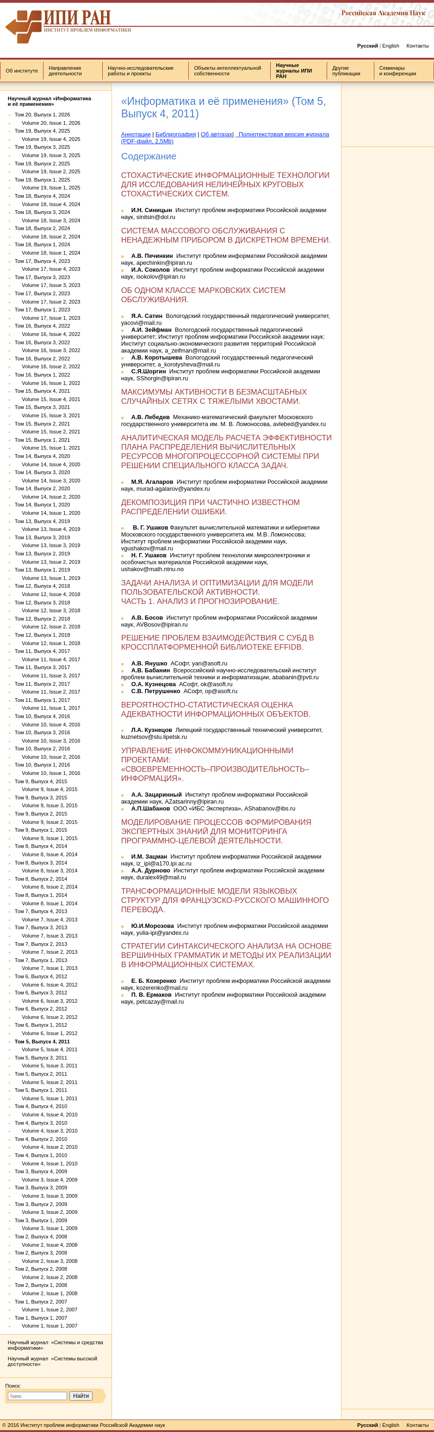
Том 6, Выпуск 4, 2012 (41, 976)
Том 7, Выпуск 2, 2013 (41, 944)
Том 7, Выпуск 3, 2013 (41, 927)
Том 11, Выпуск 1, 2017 (42, 700)
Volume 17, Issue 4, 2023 (48, 269)
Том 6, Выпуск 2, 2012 (41, 1009)
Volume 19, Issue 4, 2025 (48, 139)
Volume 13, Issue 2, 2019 (48, 562)
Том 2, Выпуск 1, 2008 (41, 1285)
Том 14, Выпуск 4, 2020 (42, 456)
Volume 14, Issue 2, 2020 (48, 497)
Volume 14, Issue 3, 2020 (48, 480)
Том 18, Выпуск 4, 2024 (42, 196)
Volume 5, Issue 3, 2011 (46, 1065)
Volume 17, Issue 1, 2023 (48, 318)
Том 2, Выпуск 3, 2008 (41, 1252)
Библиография (175, 134)
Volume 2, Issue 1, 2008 (46, 1293)
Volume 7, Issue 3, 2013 (46, 935)
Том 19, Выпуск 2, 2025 (42, 163)
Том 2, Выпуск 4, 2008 (41, 1236)
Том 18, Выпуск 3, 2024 (42, 212)
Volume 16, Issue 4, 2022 (48, 334)
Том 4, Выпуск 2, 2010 (41, 1139)
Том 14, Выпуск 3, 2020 (42, 472)
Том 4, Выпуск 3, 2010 (41, 1123)
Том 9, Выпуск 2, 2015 (41, 814)
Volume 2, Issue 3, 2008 (46, 1261)
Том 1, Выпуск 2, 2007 (41, 1301)
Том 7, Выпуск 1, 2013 (41, 960)
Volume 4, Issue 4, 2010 (46, 1114)
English (390, 46)
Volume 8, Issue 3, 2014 (46, 870)
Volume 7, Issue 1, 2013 (46, 968)
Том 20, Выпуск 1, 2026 (42, 114)
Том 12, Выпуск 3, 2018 (42, 602)
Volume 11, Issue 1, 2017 (48, 708)
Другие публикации (346, 70)
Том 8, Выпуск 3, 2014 (41, 862)
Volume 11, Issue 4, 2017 (48, 659)
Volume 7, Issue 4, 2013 (46, 919)
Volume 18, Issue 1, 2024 (48, 253)
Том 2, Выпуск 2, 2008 (41, 1269)
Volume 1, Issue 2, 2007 (46, 1309)
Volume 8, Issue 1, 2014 (46, 903)
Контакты (417, 46)
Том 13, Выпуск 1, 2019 (42, 570)
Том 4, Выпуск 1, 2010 (41, 1155)
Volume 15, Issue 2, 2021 (48, 431)
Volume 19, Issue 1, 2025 (48, 187)
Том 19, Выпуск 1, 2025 (42, 180)
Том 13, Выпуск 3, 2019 (42, 537)
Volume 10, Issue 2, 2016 (48, 757)
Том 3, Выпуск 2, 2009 (41, 1204)
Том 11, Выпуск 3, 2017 (42, 667)
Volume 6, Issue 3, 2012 (46, 1001)
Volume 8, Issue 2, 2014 (46, 887)
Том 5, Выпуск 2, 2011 (41, 1074)
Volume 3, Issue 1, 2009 (46, 1228)
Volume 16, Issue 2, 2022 (48, 366)
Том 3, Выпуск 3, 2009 (41, 1187)
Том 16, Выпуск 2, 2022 (42, 358)
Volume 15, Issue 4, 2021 (48, 399)
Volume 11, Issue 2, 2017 (48, 692)
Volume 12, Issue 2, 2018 (48, 626)
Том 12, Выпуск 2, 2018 (42, 619)
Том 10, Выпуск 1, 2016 (42, 765)
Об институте (22, 70)
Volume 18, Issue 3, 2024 (48, 220)
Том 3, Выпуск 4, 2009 (41, 1171)
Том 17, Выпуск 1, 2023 (42, 309)
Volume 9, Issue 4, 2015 (46, 789)
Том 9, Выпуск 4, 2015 (41, 781)
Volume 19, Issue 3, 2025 (48, 155)
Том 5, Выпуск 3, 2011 (41, 1057)
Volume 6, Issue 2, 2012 (46, 1017)
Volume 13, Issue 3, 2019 (48, 545)
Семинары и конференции (397, 70)
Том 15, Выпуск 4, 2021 (42, 391)
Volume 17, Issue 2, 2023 (48, 302)
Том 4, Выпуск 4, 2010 (41, 1106)
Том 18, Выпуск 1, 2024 (42, 244)
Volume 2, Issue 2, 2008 (46, 1277)
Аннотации (136, 134)
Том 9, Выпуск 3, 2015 (41, 797)
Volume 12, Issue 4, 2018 (48, 594)
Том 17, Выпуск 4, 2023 (42, 261)
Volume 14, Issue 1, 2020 (48, 513)
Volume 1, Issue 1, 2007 (46, 1325)
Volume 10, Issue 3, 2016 (48, 740)
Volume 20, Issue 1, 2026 (48, 123)
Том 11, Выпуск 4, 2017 (42, 651)
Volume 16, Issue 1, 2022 (48, 383)
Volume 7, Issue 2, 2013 (46, 952)
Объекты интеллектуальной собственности (227, 70)
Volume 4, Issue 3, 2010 (46, 1130)
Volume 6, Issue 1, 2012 (46, 1033)
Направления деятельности (65, 70)
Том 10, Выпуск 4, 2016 (42, 716)
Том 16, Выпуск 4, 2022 (42, 326)
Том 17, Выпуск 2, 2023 (42, 293)
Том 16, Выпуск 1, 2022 (42, 375)
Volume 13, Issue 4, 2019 (48, 529)
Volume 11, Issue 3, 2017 (48, 675)
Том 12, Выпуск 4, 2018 (42, 586)
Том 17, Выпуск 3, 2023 (42, 277)
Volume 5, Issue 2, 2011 (46, 1082)
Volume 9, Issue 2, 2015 (46, 822)
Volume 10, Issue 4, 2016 (48, 724)
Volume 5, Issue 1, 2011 (46, 1098)
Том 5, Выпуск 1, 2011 (41, 1090)
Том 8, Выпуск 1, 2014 (41, 895)
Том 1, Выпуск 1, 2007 (41, 1318)
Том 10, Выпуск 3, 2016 (42, 732)
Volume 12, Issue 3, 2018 (48, 610)
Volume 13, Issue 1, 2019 (48, 578)
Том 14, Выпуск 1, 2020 (42, 504)
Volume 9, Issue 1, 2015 (46, 838)
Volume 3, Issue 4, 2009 (46, 1179)
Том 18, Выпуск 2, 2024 (42, 228)
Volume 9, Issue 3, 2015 (46, 805)
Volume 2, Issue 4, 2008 (46, 1245)
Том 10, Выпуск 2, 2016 (42, 748)
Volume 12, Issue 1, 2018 (48, 643)
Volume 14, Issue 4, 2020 (48, 464)
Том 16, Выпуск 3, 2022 (42, 342)
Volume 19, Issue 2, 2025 (48, 171)
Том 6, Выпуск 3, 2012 (41, 992)
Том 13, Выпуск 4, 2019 (42, 521)
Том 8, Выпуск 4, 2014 (41, 846)
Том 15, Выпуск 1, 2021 (42, 440)
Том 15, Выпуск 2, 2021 (42, 424)
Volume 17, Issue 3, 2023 (48, 285)
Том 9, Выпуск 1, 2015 (41, 830)
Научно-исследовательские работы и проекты (141, 70)
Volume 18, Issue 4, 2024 (48, 204)
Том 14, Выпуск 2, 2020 (42, 488)
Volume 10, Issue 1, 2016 (48, 773)
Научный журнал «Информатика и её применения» (49, 101)
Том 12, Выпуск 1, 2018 (42, 635)
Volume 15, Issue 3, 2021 (48, 415)
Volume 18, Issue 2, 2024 (48, 236)
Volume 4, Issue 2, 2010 (46, 1147)
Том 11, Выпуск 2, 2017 (42, 684)
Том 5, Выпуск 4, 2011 (42, 1041)
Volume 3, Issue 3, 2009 (46, 1196)
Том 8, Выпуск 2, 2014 (41, 879)
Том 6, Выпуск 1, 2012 (41, 1025)
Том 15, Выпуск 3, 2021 (42, 407)
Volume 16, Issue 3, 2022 (48, 350)
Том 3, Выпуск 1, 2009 (41, 1220)
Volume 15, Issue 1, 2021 (48, 448)
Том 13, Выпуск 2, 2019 (42, 553)
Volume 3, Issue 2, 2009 (46, 1212)
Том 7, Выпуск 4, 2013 (41, 911)
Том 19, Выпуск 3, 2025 (42, 147)
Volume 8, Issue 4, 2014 (46, 854)
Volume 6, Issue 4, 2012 (46, 984)
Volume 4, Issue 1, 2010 (46, 1163)
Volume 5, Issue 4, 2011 (46, 1049)
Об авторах (216, 134)
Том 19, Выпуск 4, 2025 (42, 131)
